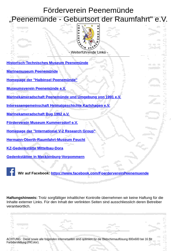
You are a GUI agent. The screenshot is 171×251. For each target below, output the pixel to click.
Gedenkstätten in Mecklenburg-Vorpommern (46, 157)
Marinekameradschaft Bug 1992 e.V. (38, 114)
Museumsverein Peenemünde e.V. (36, 88)
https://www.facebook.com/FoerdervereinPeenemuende (100, 173)
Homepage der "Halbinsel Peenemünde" (42, 80)
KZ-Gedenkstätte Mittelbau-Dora (35, 148)
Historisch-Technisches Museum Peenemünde (47, 63)
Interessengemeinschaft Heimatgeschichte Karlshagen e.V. (58, 105)
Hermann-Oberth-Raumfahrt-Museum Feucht (46, 139)
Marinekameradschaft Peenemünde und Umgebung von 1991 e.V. (64, 97)
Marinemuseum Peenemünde (32, 71)
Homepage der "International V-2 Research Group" (51, 131)
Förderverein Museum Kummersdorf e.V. (42, 122)
